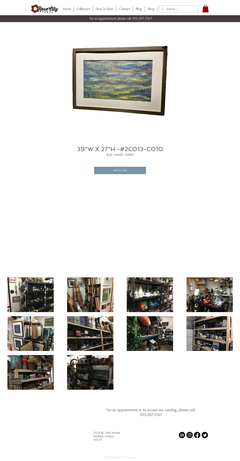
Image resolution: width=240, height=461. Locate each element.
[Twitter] (205, 435)
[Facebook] (197, 435)
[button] (205, 8)
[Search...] (178, 9)
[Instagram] (189, 435)
